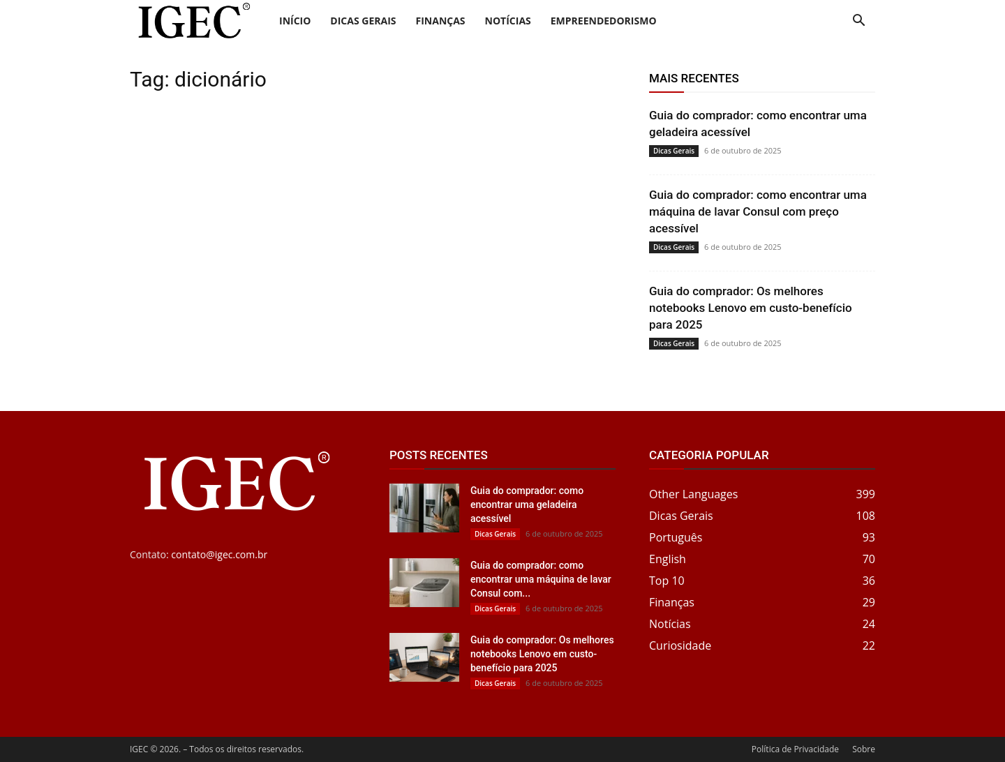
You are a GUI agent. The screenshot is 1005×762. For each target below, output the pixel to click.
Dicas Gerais (363, 20)
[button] (858, 22)
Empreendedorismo (604, 20)
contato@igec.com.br (219, 554)
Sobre (863, 749)
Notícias (508, 20)
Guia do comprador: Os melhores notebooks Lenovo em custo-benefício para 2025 (750, 307)
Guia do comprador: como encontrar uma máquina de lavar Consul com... (540, 579)
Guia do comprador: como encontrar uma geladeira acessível (526, 504)
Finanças (441, 20)
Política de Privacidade (795, 749)
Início (295, 20)
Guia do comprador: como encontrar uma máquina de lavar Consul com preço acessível (758, 211)
